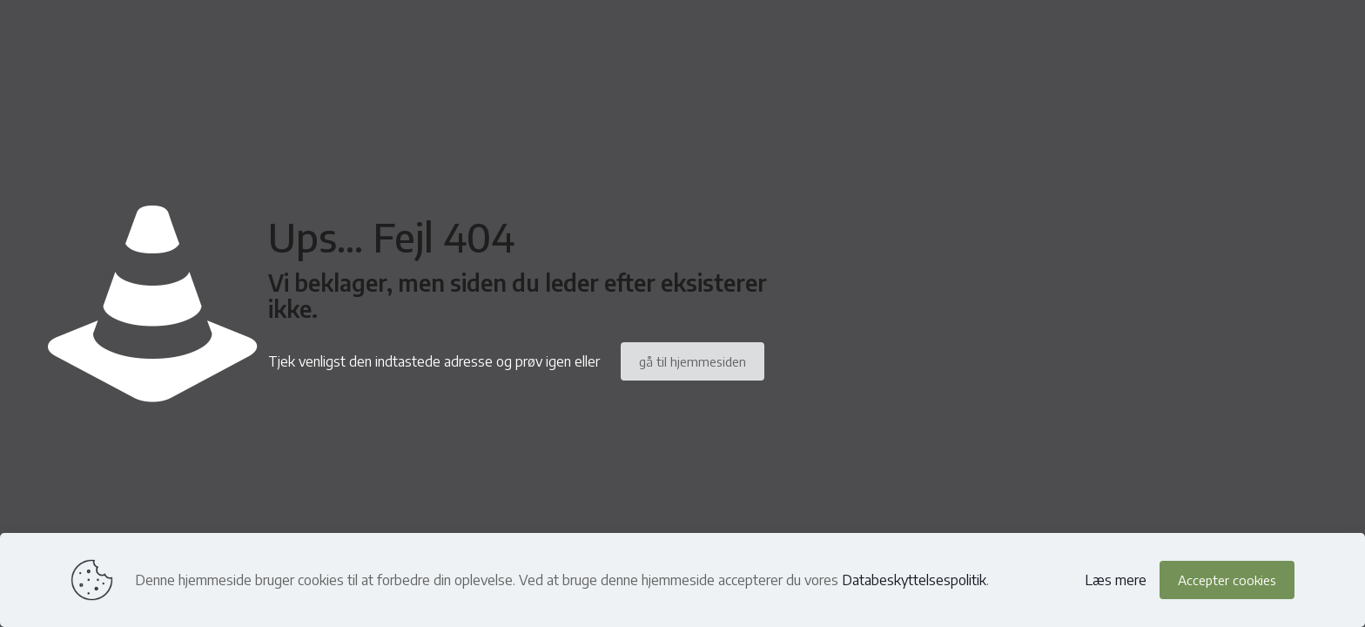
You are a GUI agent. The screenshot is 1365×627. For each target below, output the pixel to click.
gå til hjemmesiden (692, 361)
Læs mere (1115, 580)
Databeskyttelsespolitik (914, 580)
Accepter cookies (1227, 580)
